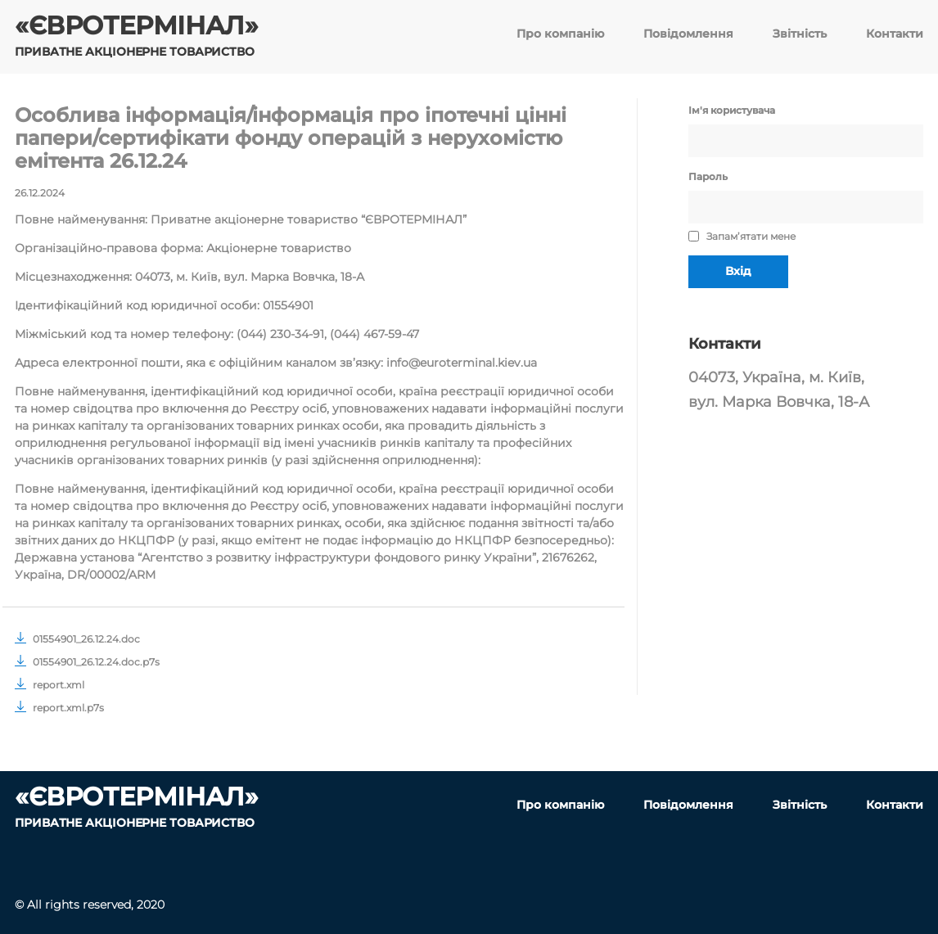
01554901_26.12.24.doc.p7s (87, 662)
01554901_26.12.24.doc (77, 639)
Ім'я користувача (731, 110)
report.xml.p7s (59, 708)
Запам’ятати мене (742, 236)
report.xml (49, 685)
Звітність (800, 33)
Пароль (708, 176)
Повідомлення (688, 33)
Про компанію (560, 33)
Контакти (894, 33)
